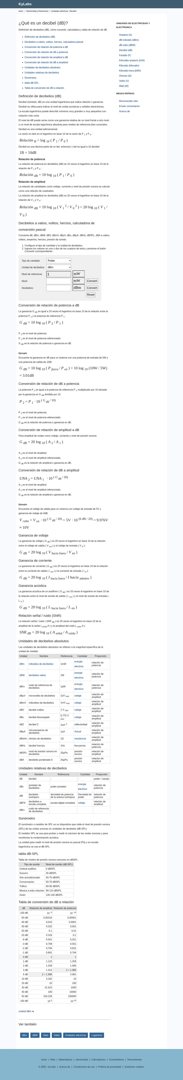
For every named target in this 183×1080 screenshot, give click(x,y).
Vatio (45, 1035)
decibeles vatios (37, 675)
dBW (22, 675)
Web (52, 1059)
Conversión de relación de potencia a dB (46, 47)
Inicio (21, 11)
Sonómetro (30, 77)
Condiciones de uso (84, 1067)
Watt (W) (124, 86)
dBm (22, 664)
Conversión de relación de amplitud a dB (46, 57)
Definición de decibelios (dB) (40, 37)
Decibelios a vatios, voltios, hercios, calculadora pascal (54, 42)
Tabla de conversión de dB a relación (44, 88)
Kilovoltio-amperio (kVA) (132, 60)
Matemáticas (65, 1059)
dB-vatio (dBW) (127, 45)
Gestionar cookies (134, 1067)
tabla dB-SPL (32, 83)
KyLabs (25, 4)
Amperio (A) (125, 35)
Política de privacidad (109, 1067)
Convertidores (116, 1059)
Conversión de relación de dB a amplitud (46, 62)
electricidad (82, 1059)
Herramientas (134, 1059)
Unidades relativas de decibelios (42, 72)
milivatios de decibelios (41, 664)
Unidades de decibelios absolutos (42, 67)
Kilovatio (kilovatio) (129, 65)
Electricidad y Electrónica (37, 11)
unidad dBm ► (27, 1011)
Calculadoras (98, 1059)
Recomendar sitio (128, 101)
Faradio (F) (125, 55)
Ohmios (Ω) (125, 75)
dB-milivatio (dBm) (129, 40)
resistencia (80, 738)
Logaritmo (96, 1035)
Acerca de (124, 111)
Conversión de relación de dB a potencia (46, 52)
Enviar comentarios (129, 106)
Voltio (57, 1035)
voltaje (77, 695)
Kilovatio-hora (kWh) (130, 70)
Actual (77, 731)
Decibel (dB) (125, 50)
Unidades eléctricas (59, 11)
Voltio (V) (124, 81)
